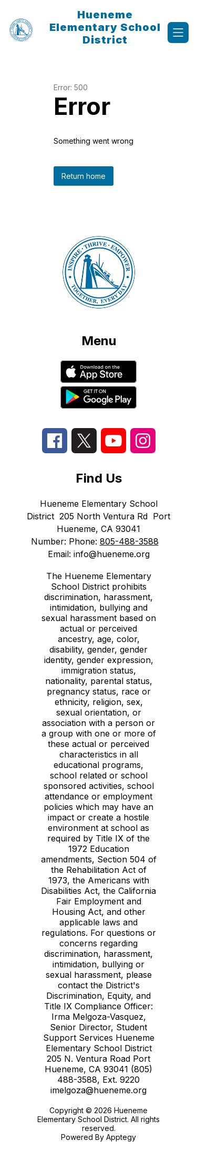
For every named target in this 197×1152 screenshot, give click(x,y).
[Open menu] (178, 32)
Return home (83, 176)
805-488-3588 (129, 541)
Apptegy (121, 1137)
